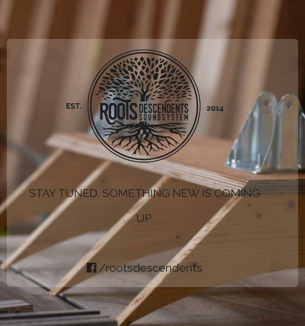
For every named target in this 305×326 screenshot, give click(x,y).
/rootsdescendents (144, 267)
